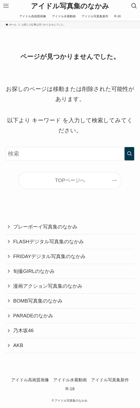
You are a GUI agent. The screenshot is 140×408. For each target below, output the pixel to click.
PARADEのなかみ (33, 315)
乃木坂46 (23, 330)
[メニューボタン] (6, 6)
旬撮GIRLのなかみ (34, 271)
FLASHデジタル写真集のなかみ (48, 241)
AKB (18, 345)
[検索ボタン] (134, 6)
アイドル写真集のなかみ (70, 5)
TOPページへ (70, 180)
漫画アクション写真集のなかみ (47, 286)
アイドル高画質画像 (30, 380)
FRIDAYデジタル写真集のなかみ (49, 256)
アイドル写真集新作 (110, 380)
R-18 (70, 389)
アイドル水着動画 (70, 380)
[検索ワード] (70, 154)
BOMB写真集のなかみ (38, 301)
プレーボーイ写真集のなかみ (45, 226)
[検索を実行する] (129, 154)
